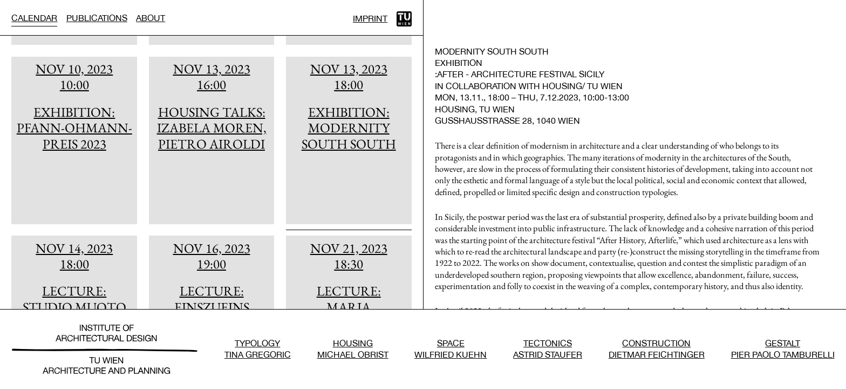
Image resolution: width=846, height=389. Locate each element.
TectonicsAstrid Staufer (547, 349)
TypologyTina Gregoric (257, 349)
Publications (96, 17)
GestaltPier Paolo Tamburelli (783, 349)
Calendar (34, 17)
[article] (74, 140)
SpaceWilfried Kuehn (450, 349)
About (150, 17)
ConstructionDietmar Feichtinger (657, 349)
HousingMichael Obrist (352, 349)
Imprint (370, 18)
